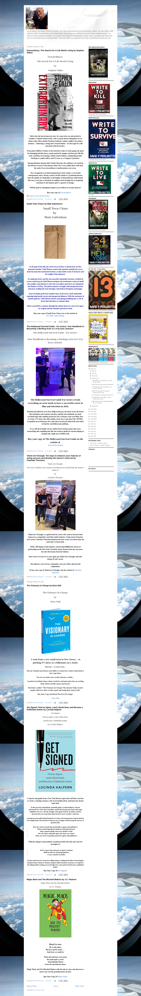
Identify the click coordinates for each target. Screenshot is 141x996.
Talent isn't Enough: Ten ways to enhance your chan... (101, 391)
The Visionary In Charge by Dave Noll (44, 585)
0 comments (48, 199)
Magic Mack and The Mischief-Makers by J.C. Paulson (51, 879)
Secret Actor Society (55, 445)
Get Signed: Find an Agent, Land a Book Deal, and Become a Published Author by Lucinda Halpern (55, 708)
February (94, 378)
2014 (92, 431)
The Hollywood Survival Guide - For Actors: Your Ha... (102, 387)
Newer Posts (32, 986)
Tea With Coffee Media (55, 316)
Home (55, 986)
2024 (92, 369)
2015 (92, 429)
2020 (92, 416)
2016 (92, 426)
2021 (92, 414)
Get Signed (62, 871)
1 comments (48, 576)
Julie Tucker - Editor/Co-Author (98, 443)
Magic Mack (62, 977)
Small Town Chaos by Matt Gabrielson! (45, 204)
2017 (92, 424)
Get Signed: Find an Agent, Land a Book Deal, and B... (101, 398)
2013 (92, 434)
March (94, 376)
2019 (92, 419)
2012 (92, 436)
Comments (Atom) (39, 990)
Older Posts (79, 986)
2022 (92, 411)
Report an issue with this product (38, 196)
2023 (92, 409)
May (93, 371)
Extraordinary (65, 193)
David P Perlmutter (38, 199)
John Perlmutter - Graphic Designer (100, 445)
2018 (92, 421)
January (94, 406)
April (93, 373)
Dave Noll (55, 698)
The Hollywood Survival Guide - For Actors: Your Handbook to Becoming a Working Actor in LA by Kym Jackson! (55, 327)
